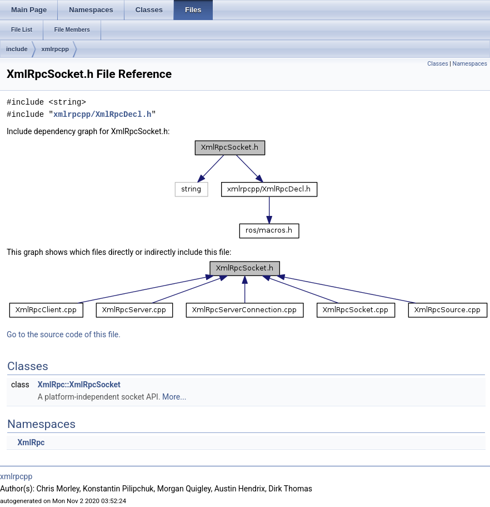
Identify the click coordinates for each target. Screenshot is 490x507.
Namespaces (470, 63)
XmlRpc (30, 442)
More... (174, 396)
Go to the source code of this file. (64, 334)
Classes (437, 63)
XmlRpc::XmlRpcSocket (79, 384)
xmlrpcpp (55, 49)
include (17, 49)
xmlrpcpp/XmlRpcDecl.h (102, 114)
